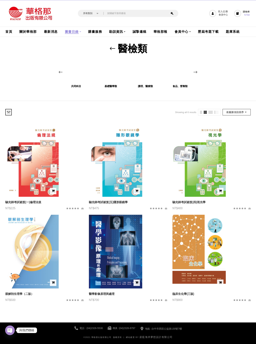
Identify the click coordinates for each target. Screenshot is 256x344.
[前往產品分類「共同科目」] (76, 70)
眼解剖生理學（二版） (19, 294)
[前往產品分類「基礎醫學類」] (110, 70)
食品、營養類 (180, 86)
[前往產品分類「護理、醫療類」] (145, 70)
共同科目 (76, 86)
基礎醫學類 (111, 86)
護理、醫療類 (145, 86)
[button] (242, 13)
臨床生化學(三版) (183, 294)
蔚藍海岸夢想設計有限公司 (156, 337)
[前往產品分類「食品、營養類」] (180, 70)
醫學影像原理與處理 (101, 294)
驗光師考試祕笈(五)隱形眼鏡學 (108, 202)
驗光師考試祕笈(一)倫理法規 (23, 202)
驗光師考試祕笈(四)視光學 (189, 202)
